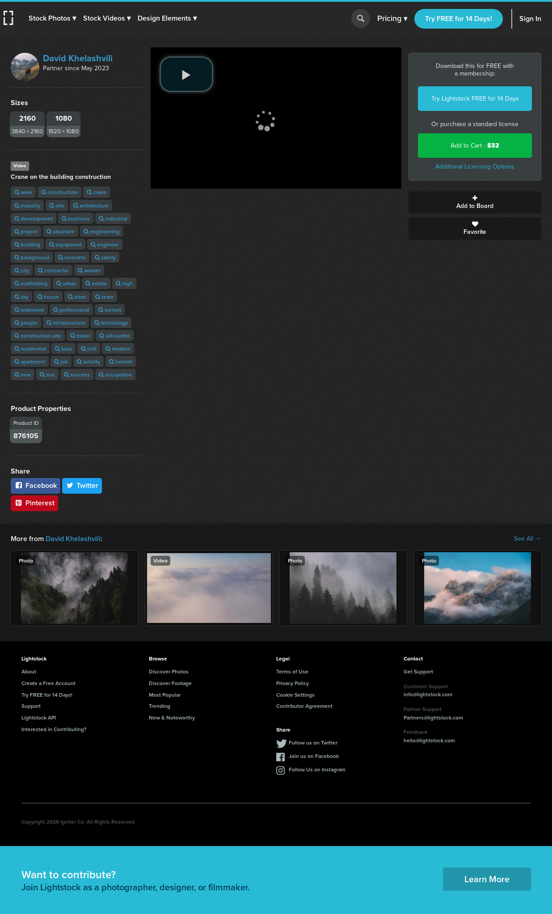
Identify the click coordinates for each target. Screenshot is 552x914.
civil (89, 348)
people (26, 322)
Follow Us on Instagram (317, 769)
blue (63, 348)
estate (96, 283)
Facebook (35, 485)
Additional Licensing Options (474, 166)
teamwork (29, 309)
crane (96, 192)
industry (27, 205)
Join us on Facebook (314, 756)
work (23, 192)
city (21, 270)
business (76, 218)
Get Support (418, 671)
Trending (159, 706)
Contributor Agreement (304, 706)
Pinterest (34, 503)
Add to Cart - (475, 145)
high (124, 283)
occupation (115, 374)
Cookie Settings (295, 694)
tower (80, 335)
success (77, 374)
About (28, 671)
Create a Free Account (48, 683)
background (31, 257)
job (61, 361)
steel (77, 296)
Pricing (392, 19)
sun (47, 374)
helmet (120, 361)
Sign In (530, 18)
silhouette (114, 335)
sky (21, 296)
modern (118, 348)
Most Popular (165, 694)
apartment (29, 361)
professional (71, 309)
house (48, 296)
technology (111, 322)
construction (59, 192)
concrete (72, 257)
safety (105, 257)
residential (30, 348)
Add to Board (475, 202)
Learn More (487, 878)
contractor (53, 270)
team (104, 296)
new (22, 374)
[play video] (186, 74)
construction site (37, 335)
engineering (101, 231)
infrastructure (65, 322)
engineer (105, 244)
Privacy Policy (292, 683)
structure (60, 231)
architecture (91, 205)
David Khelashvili (78, 58)
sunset (109, 309)
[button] (52, 18)
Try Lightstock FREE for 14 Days (475, 98)
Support (31, 706)
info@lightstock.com (428, 694)
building (27, 244)
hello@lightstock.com (429, 740)
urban (66, 283)
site (56, 205)
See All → (527, 538)
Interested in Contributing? (54, 729)
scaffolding (30, 283)
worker (89, 270)
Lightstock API (38, 717)
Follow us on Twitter (313, 742)
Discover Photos (169, 671)
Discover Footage (170, 683)
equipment (65, 244)
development (33, 218)
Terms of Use (292, 671)
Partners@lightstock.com (433, 717)
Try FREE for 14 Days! (458, 18)
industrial (113, 218)
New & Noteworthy (172, 717)
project (26, 231)
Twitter (82, 485)
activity (88, 361)
